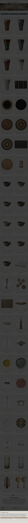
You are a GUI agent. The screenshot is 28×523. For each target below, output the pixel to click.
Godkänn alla (14, 517)
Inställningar (14, 521)
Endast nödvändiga (14, 519)
